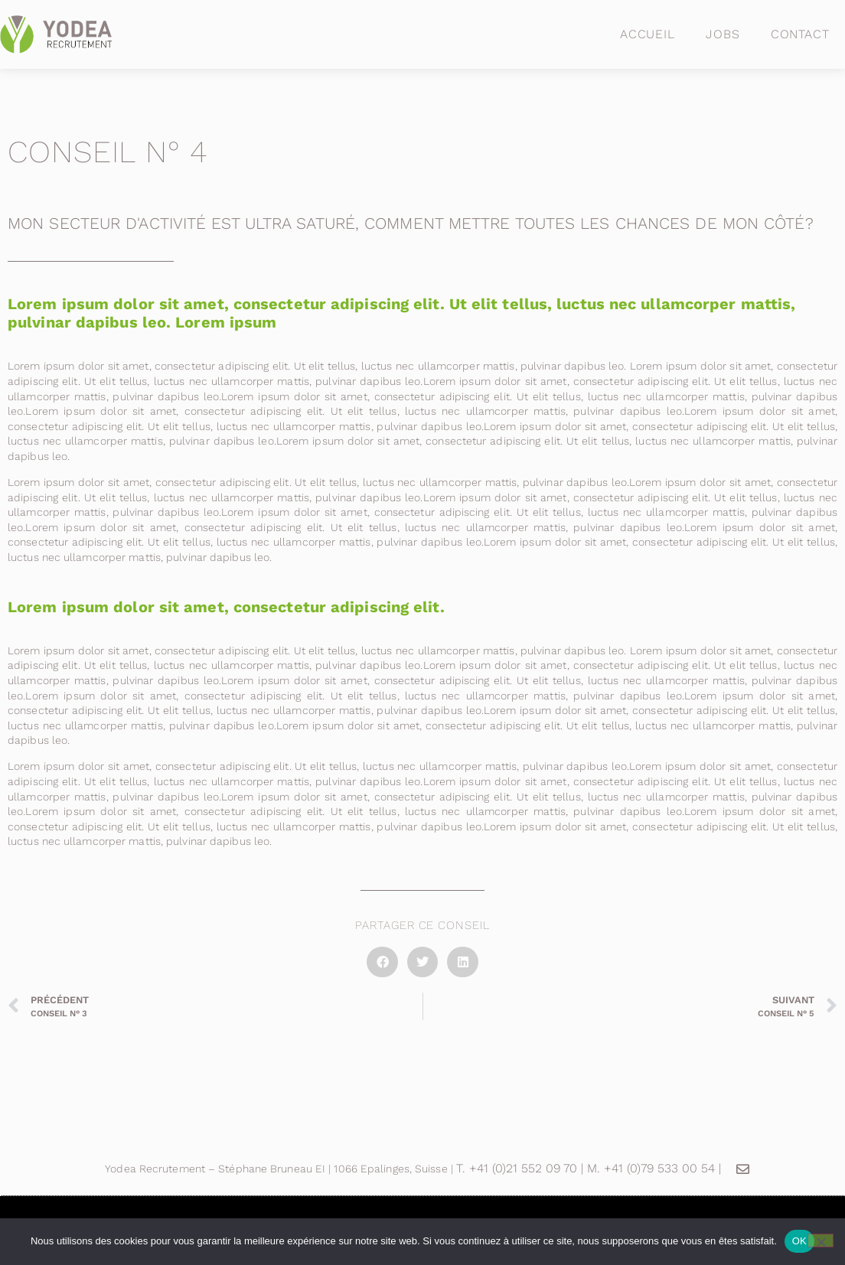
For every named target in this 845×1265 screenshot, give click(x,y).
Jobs (723, 34)
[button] (382, 962)
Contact (800, 34)
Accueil (647, 34)
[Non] (820, 1240)
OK (799, 1241)
